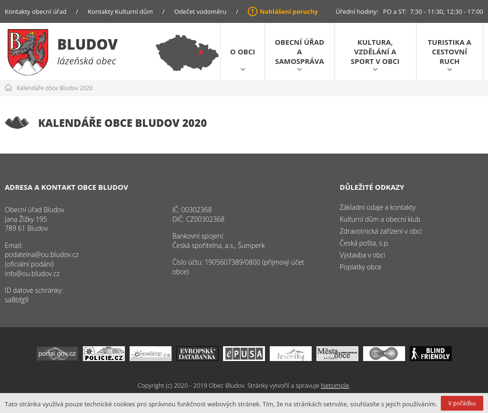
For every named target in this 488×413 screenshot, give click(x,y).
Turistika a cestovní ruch (449, 51)
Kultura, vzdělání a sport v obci (375, 51)
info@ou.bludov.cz (32, 273)
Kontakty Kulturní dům (120, 11)
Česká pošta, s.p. (364, 243)
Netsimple (335, 385)
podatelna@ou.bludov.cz (42, 254)
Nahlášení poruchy (289, 11)
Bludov (87, 44)
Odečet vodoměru (200, 11)
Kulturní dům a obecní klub (380, 219)
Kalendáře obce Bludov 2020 (54, 88)
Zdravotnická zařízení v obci (381, 231)
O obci (242, 51)
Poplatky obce (361, 266)
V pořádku (462, 403)
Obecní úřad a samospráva (300, 51)
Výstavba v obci (362, 254)
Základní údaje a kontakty (378, 207)
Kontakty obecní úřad (35, 11)
